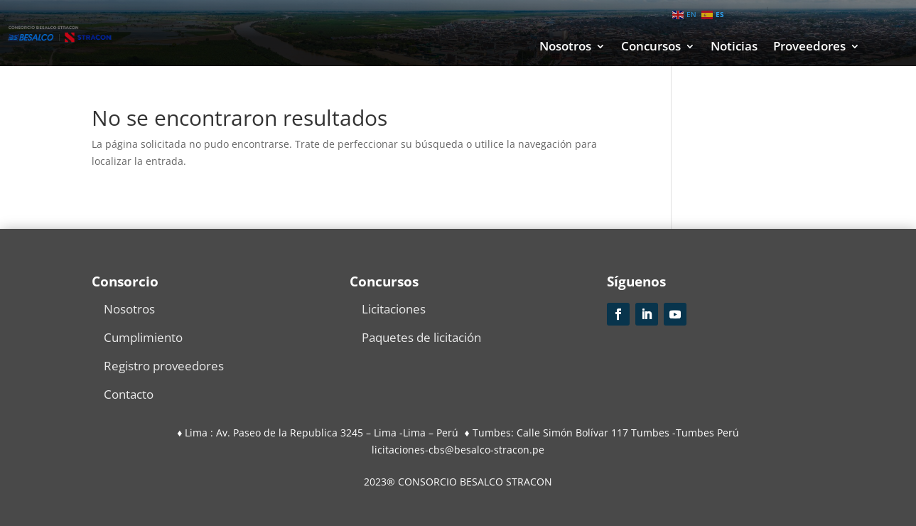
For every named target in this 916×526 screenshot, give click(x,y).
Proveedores (809, 47)
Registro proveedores (164, 366)
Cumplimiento (143, 337)
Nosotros (565, 47)
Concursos (651, 47)
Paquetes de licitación (421, 337)
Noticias (734, 47)
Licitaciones (394, 309)
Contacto (128, 394)
